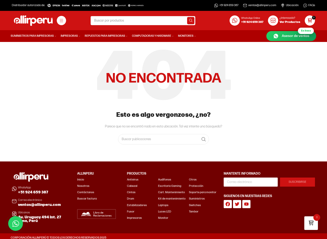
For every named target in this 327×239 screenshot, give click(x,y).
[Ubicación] (283, 5)
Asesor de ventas (293, 35)
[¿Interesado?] (273, 20)
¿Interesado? (287, 18)
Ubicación (292, 5)
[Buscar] (143, 20)
